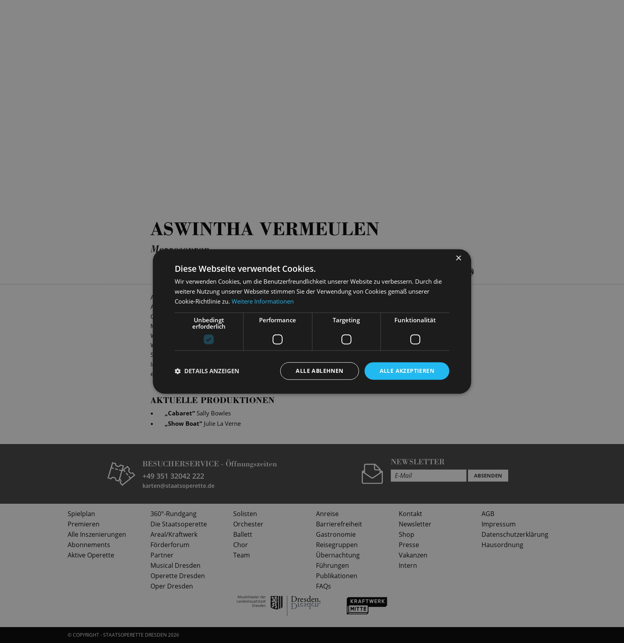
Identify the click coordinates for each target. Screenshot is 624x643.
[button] (207, 370)
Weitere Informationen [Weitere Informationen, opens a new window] (263, 301)
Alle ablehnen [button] (319, 370)
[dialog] (312, 321)
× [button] (458, 258)
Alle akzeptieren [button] (407, 370)
